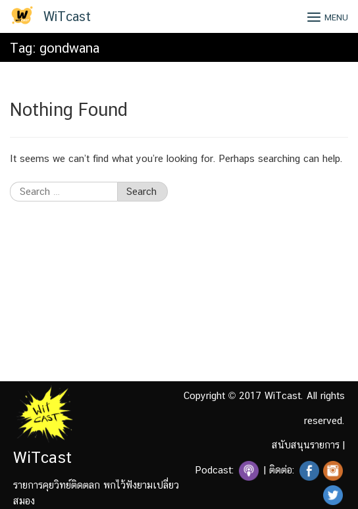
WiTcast (67, 16)
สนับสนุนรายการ (306, 444)
